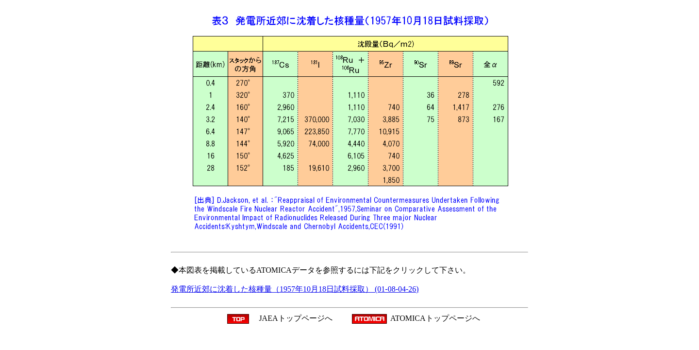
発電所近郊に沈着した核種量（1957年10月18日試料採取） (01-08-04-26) (295, 289)
